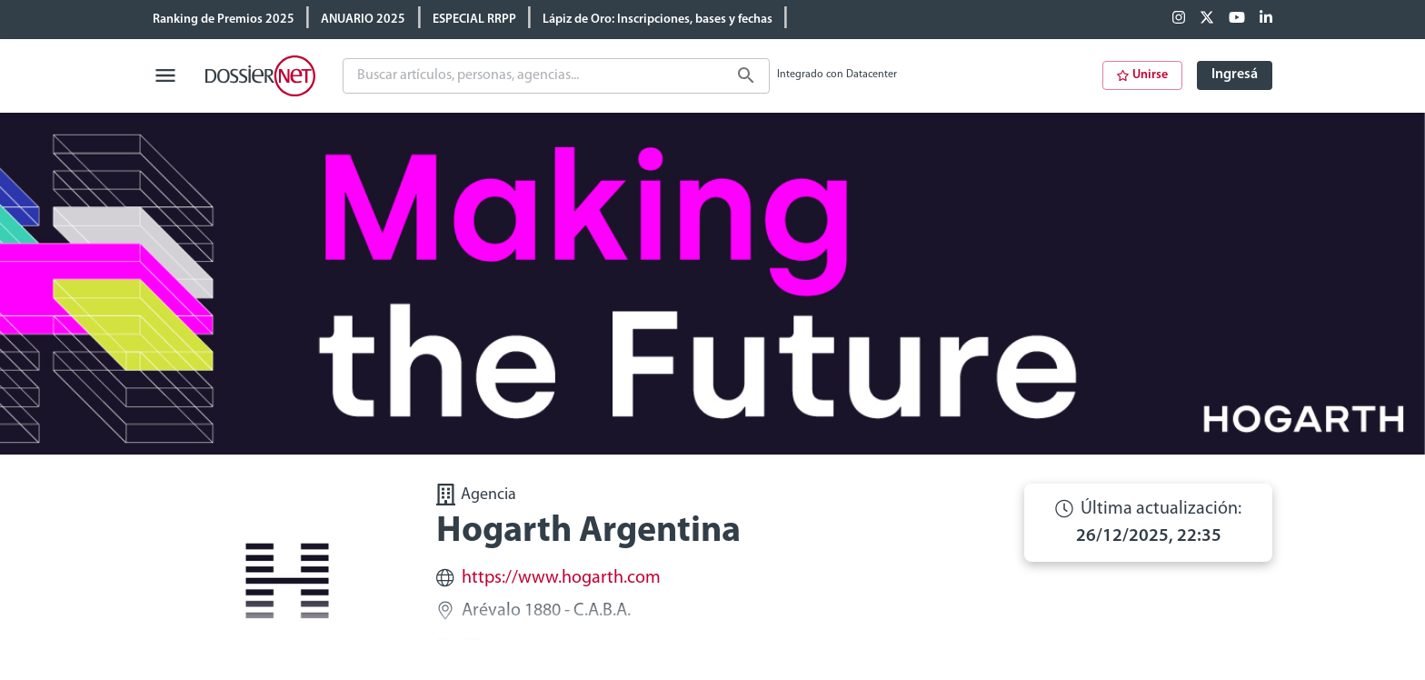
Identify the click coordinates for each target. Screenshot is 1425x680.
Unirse (1142, 75)
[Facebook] (1178, 19)
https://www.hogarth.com (561, 578)
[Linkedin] (1266, 19)
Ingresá (1234, 74)
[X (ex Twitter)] (1207, 19)
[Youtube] (1237, 19)
